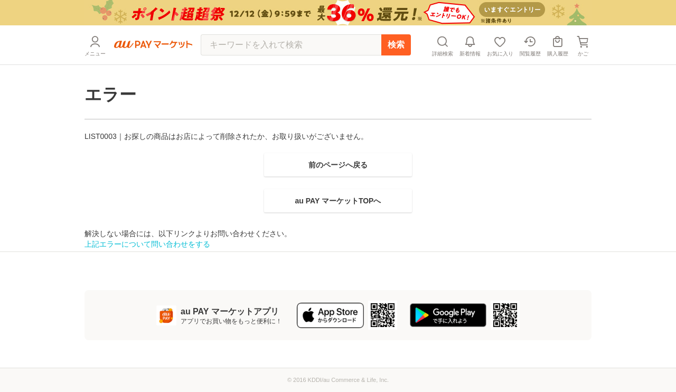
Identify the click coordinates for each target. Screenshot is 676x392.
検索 (396, 44)
